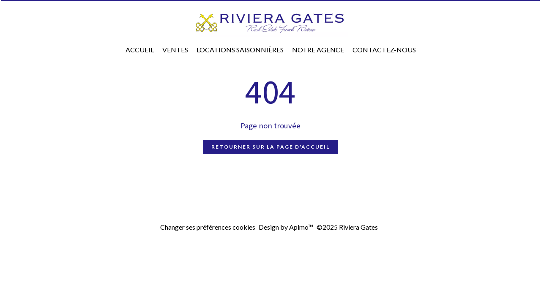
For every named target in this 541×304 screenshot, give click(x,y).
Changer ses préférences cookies (207, 227)
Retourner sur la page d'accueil (270, 147)
